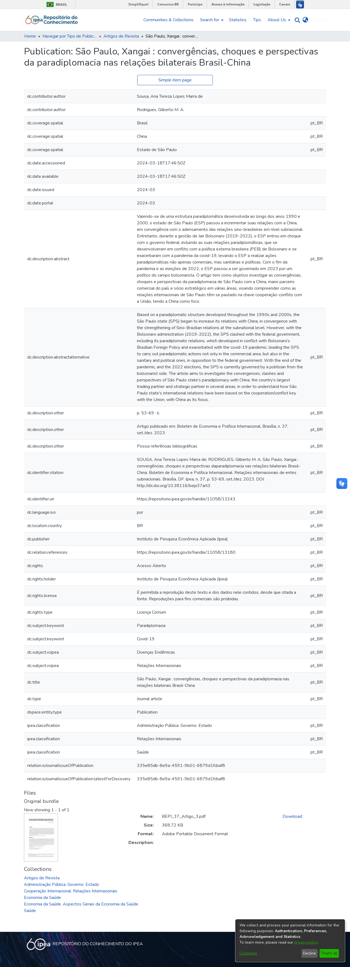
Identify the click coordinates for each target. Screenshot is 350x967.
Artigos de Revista (121, 36)
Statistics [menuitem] (238, 20)
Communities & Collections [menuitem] (168, 20)
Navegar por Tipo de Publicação (69, 36)
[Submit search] (296, 20)
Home (30, 36)
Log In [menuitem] (316, 20)
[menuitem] (211, 20)
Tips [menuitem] (257, 20)
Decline (309, 953)
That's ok (329, 953)
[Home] (51, 19)
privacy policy (305, 942)
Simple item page (175, 80)
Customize (248, 953)
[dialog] (290, 941)
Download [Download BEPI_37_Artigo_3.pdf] (292, 816)
